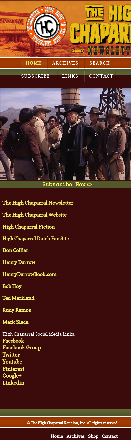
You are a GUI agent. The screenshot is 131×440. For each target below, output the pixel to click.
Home (33, 63)
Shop (93, 436)
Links (70, 76)
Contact (101, 76)
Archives (65, 63)
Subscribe (35, 76)
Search (99, 63)
